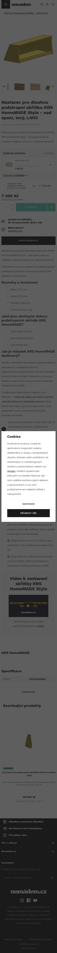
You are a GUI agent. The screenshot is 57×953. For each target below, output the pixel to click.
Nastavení (28, 504)
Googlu (11, 471)
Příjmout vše (28, 513)
